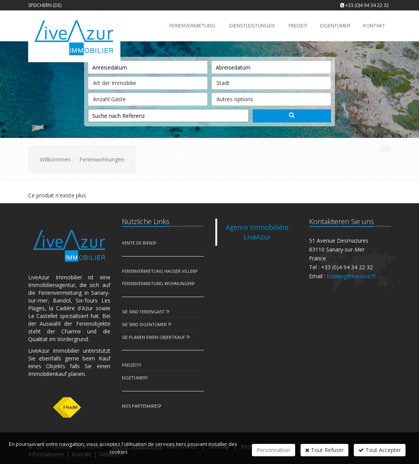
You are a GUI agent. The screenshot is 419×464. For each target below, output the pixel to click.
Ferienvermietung (192, 25)
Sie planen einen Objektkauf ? (155, 337)
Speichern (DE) (44, 5)
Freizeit (130, 365)
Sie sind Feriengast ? (144, 311)
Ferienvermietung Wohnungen (157, 283)
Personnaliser (274, 450)
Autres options (271, 98)
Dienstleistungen (252, 25)
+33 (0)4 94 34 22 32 (367, 5)
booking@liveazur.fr (351, 276)
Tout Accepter (379, 450)
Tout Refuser (324, 450)
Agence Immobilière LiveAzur (257, 232)
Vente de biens (138, 243)
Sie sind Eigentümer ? (145, 324)
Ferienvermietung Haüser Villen (159, 271)
